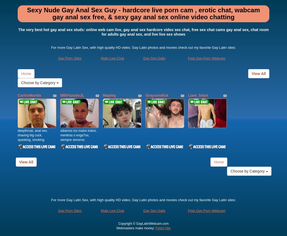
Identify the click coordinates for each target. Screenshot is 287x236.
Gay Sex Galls (154, 58)
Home (26, 74)
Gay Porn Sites (69, 58)
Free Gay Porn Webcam (206, 58)
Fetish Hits (163, 228)
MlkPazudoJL (72, 95)
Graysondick (156, 95)
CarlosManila (29, 95)
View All (259, 74)
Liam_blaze (198, 95)
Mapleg (109, 95)
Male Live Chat (112, 58)
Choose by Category (40, 83)
